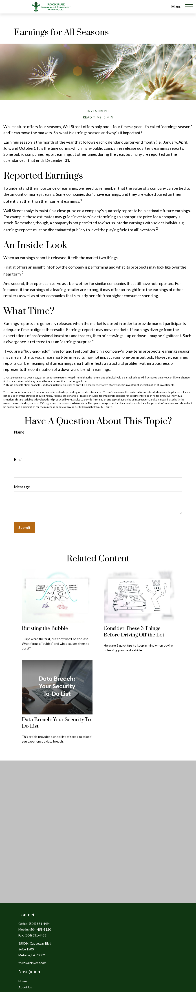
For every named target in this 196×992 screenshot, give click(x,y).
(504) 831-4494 (40, 923)
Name (19, 431)
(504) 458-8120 (40, 929)
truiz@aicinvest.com (32, 963)
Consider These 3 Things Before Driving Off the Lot (134, 631)
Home (22, 981)
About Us (25, 987)
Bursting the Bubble (45, 628)
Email (18, 459)
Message (22, 486)
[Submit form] (24, 527)
